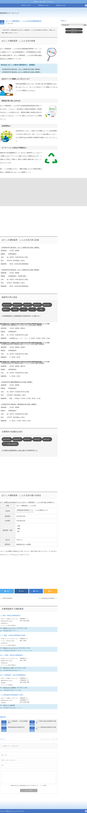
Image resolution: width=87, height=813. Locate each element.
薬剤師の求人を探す (26, 5)
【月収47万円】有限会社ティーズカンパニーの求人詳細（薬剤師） (22, 325)
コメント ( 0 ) (54, 739)
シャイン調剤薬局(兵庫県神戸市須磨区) (46, 728)
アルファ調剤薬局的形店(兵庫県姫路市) (46, 598)
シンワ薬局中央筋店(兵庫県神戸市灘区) (46, 721)
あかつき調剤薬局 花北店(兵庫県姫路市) (13, 675)
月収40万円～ (37, 304)
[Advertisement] (14, 192)
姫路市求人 (74, 32)
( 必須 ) (4, 754)
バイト (32, 309)
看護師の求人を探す (61, 5)
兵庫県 (8, 23)
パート (23, 309)
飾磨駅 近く (6, 309)
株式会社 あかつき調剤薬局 (9, 687)
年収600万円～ (17, 304)
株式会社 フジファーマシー (9, 628)
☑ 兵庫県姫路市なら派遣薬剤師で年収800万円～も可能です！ (21, 316)
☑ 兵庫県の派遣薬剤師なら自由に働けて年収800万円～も (20, 450)
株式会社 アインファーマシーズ (10, 648)
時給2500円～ (47, 304)
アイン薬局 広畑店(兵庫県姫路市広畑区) (13, 635)
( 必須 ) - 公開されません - (9, 760)
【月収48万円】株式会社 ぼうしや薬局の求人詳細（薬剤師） (21, 69)
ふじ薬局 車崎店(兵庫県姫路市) (10, 615)
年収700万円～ (7, 304)
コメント (16, 554)
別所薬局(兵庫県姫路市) (7, 598)
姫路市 (12, 23)
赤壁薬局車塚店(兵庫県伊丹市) (16, 727)
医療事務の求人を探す (43, 5)
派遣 (41, 309)
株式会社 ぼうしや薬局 (24, 544)
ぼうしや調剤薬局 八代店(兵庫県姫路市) (18, 721)
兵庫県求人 (74, 29)
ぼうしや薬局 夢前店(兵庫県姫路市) (11, 655)
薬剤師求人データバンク (9, 13)
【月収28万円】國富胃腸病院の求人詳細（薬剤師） (17, 382)
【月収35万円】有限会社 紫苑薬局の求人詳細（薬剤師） (19, 404)
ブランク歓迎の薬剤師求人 (10, 444)
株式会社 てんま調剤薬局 (9, 705)
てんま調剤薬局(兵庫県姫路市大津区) (11, 695)
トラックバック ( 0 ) (44, 739)
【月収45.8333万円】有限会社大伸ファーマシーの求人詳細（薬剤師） (23, 344)
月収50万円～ (27, 304)
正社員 (15, 309)
